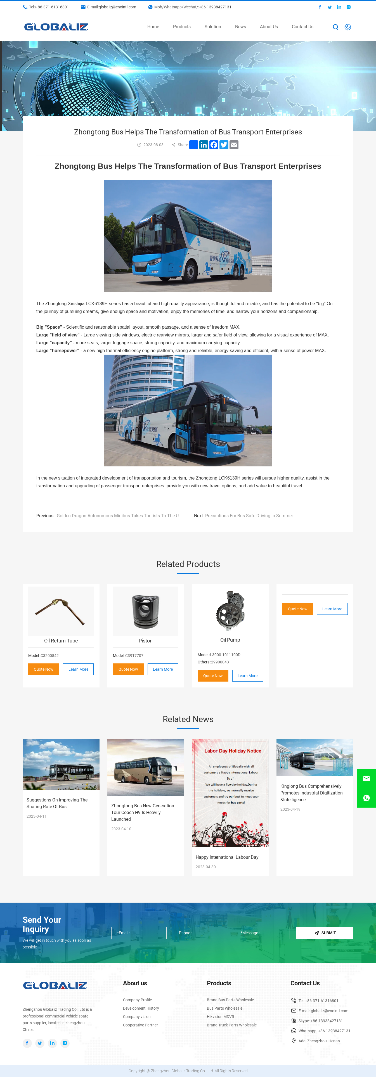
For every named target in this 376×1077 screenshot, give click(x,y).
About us (135, 983)
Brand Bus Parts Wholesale (230, 1000)
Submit (325, 932)
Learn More (78, 669)
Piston (146, 640)
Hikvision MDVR (220, 1016)
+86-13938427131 (215, 7)
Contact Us (302, 26)
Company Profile (137, 1000)
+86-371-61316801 (322, 1000)
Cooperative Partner (140, 1025)
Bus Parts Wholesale (224, 1008)
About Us (269, 26)
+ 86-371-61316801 (52, 7)
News (240, 26)
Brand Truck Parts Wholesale (232, 1025)
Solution (213, 26)
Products (182, 26)
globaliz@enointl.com (117, 7)
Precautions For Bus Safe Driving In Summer (243, 515)
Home (153, 26)
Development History (141, 1008)
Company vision (137, 1016)
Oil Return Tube (61, 640)
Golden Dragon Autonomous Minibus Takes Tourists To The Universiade (109, 515)
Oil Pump (230, 640)
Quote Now (43, 669)
